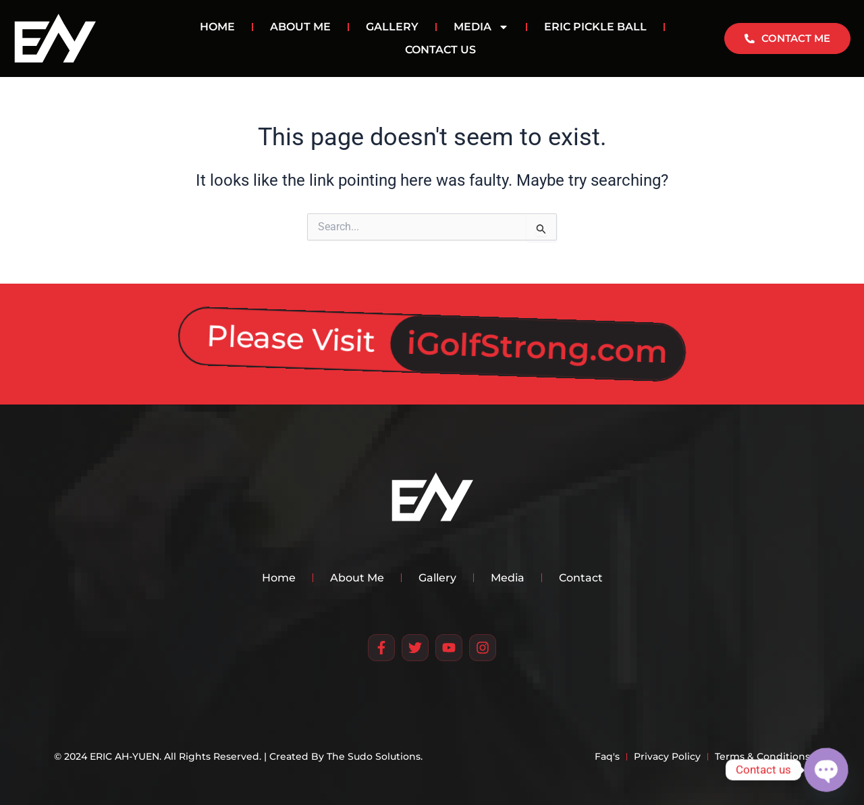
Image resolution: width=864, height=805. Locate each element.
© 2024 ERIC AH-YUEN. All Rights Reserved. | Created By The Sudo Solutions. (238, 756)
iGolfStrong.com (537, 338)
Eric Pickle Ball (595, 26)
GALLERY (392, 26)
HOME (217, 26)
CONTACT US (440, 49)
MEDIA (481, 27)
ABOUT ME (300, 26)
